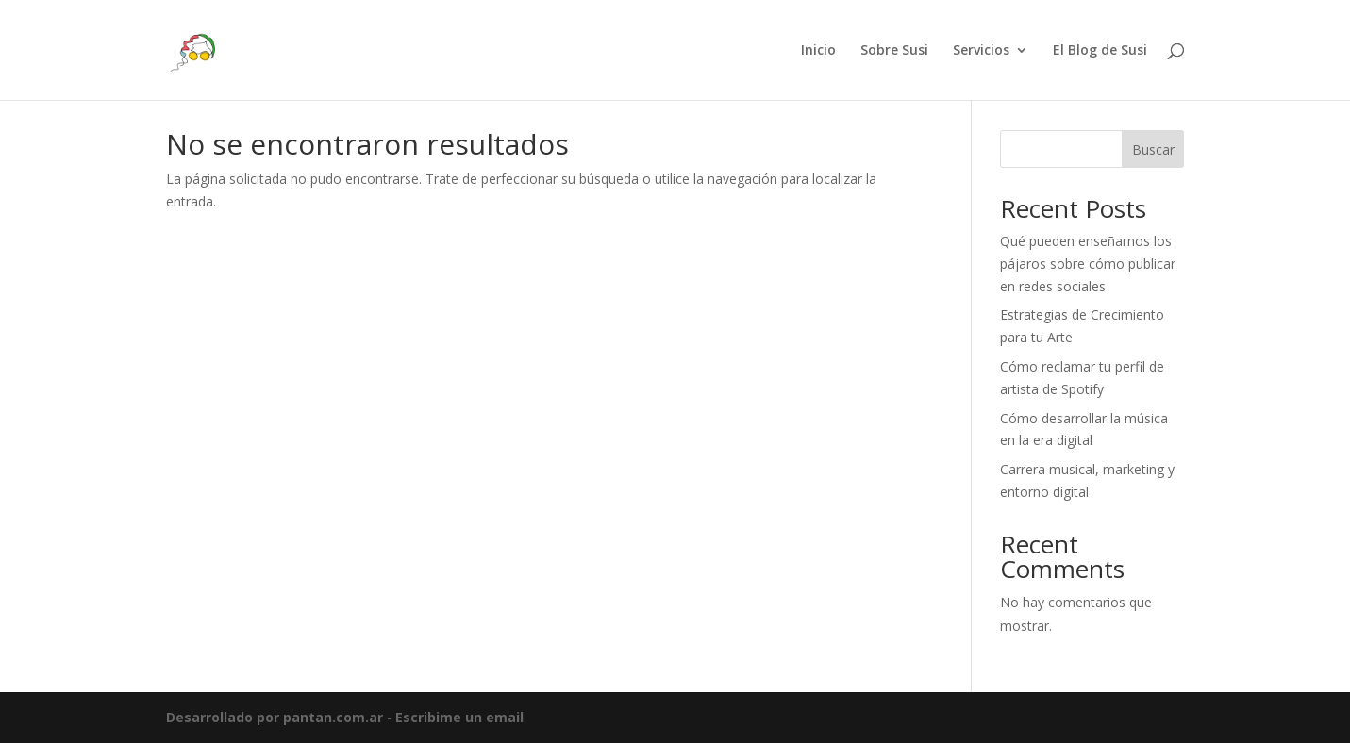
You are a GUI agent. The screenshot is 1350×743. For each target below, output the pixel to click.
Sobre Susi (894, 50)
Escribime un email (459, 717)
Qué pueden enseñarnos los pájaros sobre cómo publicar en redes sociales (1087, 263)
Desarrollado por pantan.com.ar (274, 717)
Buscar (1153, 149)
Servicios (981, 50)
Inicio (818, 50)
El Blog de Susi (1100, 50)
